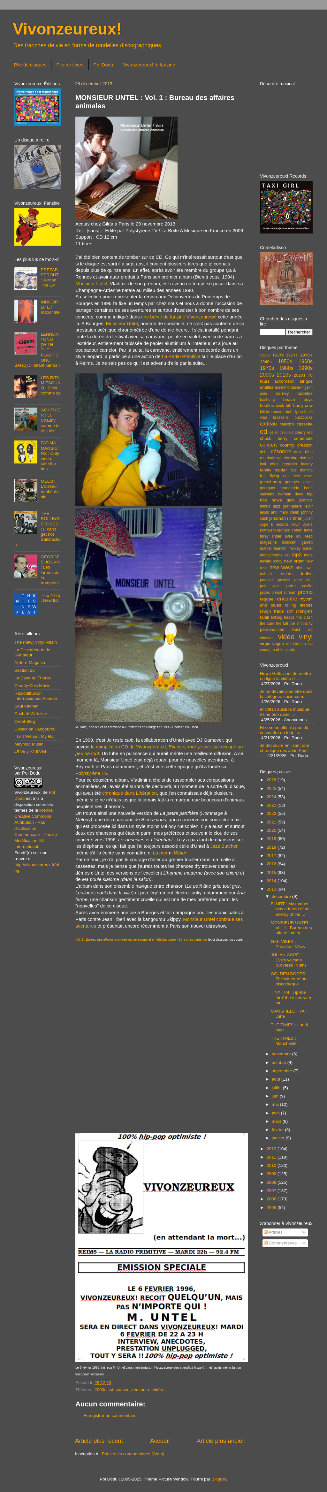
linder (277, 536)
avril (276, 1113)
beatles (267, 405)
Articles (273, 1232)
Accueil (160, 1440)
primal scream (283, 592)
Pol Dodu (103, 64)
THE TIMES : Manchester (284, 1041)
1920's (291, 355)
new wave (281, 567)
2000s (100, 1389)
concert (123, 1389)
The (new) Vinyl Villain (35, 642)
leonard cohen (289, 530)
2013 (272, 889)
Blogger (218, 1479)
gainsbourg (270, 481)
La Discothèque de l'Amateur (32, 652)
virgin (265, 643)
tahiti (264, 617)
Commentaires (280, 1243)
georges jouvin (299, 482)
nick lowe (304, 568)
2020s (299, 375)
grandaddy (290, 488)
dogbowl (274, 458)
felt (263, 475)
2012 (272, 1148)
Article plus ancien (221, 1440)
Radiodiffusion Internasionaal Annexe (35, 696)
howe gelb (283, 500)
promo (305, 592)
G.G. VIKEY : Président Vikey (288, 944)
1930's (306, 355)
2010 (272, 1165)
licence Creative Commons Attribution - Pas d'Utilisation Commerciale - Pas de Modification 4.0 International (35, 828)
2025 (272, 788)
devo (298, 452)
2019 (272, 838)
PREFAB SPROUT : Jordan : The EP (49, 277)
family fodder (273, 470)
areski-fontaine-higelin (294, 387)
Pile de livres (69, 64)
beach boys (298, 399)
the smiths (299, 623)
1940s (266, 361)
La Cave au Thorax (32, 678)
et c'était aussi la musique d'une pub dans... (284, 712)
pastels (284, 580)
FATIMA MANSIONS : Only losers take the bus (50, 455)
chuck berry (273, 438)
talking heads (283, 617)
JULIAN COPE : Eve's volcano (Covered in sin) (288, 960)
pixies (265, 592)
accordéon (284, 381)
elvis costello (283, 464)
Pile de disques (30, 64)
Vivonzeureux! (67, 29)
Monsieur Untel (91, 283)
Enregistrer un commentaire (110, 1415)
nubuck (266, 574)
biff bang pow (299, 405)
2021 (272, 822)
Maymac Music (28, 744)
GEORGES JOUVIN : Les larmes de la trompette (50, 570)
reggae (266, 599)
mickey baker (301, 548)
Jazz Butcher (223, 846)
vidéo (158, 1389)
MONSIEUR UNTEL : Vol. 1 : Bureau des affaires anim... (291, 927)
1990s (306, 368)
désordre (281, 451)
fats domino (301, 470)
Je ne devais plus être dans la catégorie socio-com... (286, 694)
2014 (272, 880)
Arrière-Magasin (29, 662)
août (276, 1079)
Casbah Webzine (30, 713)
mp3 (297, 554)
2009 (272, 1173)
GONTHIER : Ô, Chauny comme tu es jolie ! (50, 420)
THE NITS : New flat (50, 598)
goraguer (268, 488)
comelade (303, 438)
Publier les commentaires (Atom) (133, 1453)
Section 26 (24, 670)
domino (291, 457)
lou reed (304, 536)
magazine (268, 542)
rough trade (272, 611)
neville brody (271, 561)
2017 (272, 855)
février (278, 1129)
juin (276, 1096)
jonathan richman (285, 518)
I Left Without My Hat (34, 736)
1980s (286, 368)
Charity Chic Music (32, 685)
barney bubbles (294, 393)
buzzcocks (303, 417)
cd (111, 1389)
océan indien (297, 573)
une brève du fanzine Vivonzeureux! (179, 316)
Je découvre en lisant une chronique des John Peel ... (284, 750)
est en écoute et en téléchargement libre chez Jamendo (141, 939)
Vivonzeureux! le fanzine (149, 64)
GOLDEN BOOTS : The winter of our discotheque (289, 978)
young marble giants (277, 649)
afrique (306, 381)
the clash (304, 617)
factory (307, 464)
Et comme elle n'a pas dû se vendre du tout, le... (284, 730)
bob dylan (294, 411)
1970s (267, 368)
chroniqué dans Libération (129, 793)
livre (289, 536)
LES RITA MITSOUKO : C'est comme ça (50, 385)
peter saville (299, 585)
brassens (281, 417)
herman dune (290, 494)
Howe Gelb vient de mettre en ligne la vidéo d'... (285, 676)
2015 (272, 872)
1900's (265, 355)
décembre (282, 896)
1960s (306, 361)
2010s (284, 375)
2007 (272, 1190)
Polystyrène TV (91, 773)
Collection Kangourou (35, 729)
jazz (276, 506)
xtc (310, 643)
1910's (278, 355)
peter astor (271, 586)
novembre (282, 1054)
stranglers (304, 611)
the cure (267, 623)
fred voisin (303, 476)
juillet (277, 1087)
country (287, 445)
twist (296, 629)
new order (294, 561)
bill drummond (272, 411)
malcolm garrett (297, 542)
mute (308, 555)
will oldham (296, 643)
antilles (266, 387)
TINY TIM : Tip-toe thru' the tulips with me (291, 997)
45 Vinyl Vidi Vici (30, 751)
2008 (272, 1182)
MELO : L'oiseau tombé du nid (49, 489)
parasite (267, 580)
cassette (305, 424)
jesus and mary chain (279, 512)
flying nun (280, 476)
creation (305, 445)
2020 (272, 830)
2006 (272, 1199)
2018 (272, 847)
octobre (279, 1062)
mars (277, 1121)
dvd (303, 458)
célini (274, 432)
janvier (279, 1138)
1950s (285, 361)
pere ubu (303, 580)
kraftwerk (268, 530)
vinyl (306, 637)
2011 (272, 1157)
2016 (272, 863)
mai (276, 1104)
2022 (272, 813)
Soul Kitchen (26, 706)
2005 (272, 1207)
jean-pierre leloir (298, 506)
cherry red (304, 432)
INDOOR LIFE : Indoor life (50, 307)
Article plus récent (99, 1440)
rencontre (141, 1389)
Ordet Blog (24, 721)
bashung (267, 399)
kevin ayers (302, 524)
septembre (282, 1070)
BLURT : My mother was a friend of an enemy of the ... (290, 908)
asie (263, 393)
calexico (287, 424)
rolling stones (299, 605)
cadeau (268, 423)
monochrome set (275, 555)
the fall (282, 623)
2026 (272, 779)
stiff (290, 611)
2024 (272, 796)
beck (280, 405)
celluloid (286, 432)
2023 (272, 805)
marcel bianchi (273, 548)
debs (264, 452)
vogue (278, 643)
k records (280, 524)
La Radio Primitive (181, 356)
